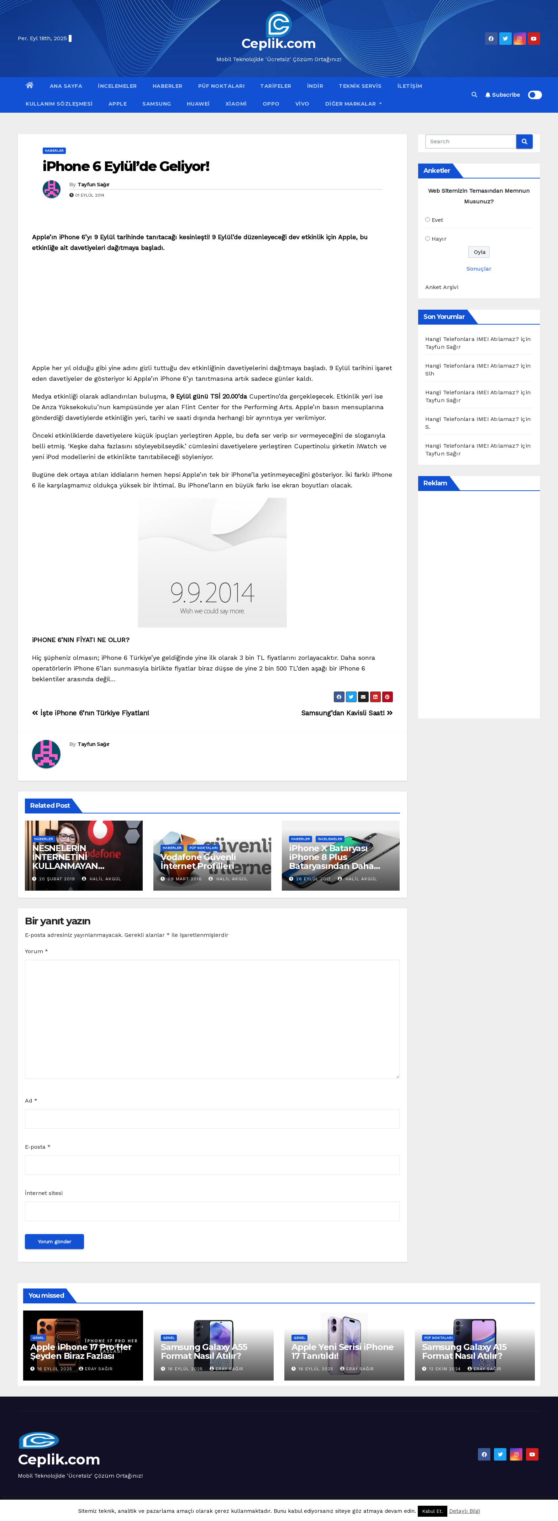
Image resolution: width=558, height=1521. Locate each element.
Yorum (36, 951)
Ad (31, 1100)
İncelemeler (117, 86)
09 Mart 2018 (185, 878)
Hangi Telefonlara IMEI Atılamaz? (472, 339)
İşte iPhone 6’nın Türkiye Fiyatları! (90, 713)
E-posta (38, 1146)
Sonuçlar (479, 268)
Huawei (198, 104)
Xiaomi (236, 104)
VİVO (302, 104)
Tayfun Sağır (94, 184)
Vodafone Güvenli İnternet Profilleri (198, 861)
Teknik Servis (360, 86)
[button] (474, 94)
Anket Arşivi (441, 287)
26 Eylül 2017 (313, 878)
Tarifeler (275, 86)
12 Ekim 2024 (446, 1368)
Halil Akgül (101, 878)
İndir (315, 86)
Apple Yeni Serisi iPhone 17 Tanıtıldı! (342, 1351)
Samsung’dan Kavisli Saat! (347, 713)
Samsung (156, 104)
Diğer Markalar (353, 104)
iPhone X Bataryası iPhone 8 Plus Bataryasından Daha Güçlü (331, 861)
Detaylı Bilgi (464, 1511)
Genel (38, 1338)
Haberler (168, 86)
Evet (437, 220)
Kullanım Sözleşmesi (59, 104)
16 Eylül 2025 (55, 1368)
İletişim (410, 86)
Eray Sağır (96, 1368)
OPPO (271, 104)
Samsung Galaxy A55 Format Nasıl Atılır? (204, 1351)
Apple (118, 104)
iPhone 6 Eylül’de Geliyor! (126, 166)
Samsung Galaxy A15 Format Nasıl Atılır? (464, 1351)
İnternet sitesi (44, 1193)
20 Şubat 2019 (57, 878)
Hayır (439, 238)
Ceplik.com (279, 43)
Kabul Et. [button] (432, 1511)
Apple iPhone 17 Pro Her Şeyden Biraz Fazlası (80, 1351)
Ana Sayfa (66, 86)
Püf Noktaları (221, 86)
